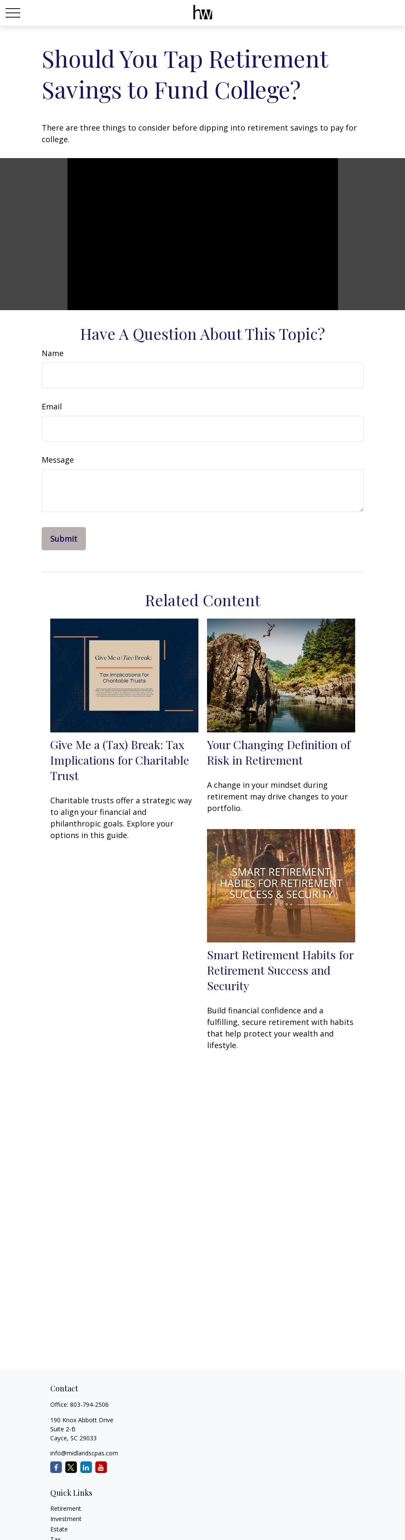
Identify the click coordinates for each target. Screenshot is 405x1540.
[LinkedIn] (86, 1467)
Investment (66, 1519)
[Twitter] (71, 1467)
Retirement (65, 1508)
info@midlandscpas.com (84, 1453)
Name (53, 353)
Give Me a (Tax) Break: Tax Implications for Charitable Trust (119, 760)
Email (52, 406)
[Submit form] (64, 538)
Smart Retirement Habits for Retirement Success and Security (280, 970)
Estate (59, 1529)
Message (58, 459)
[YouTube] (101, 1467)
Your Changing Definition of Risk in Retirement (278, 752)
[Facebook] (56, 1467)
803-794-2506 (89, 1404)
